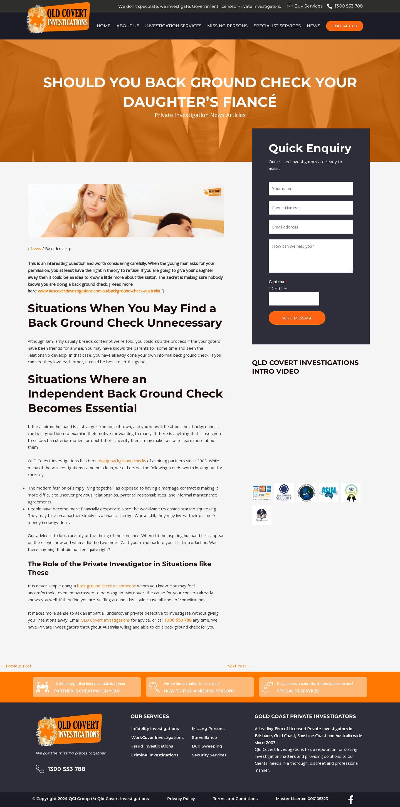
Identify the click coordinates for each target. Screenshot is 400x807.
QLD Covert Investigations (106, 620)
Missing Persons (228, 25)
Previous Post (17, 666)
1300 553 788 (180, 620)
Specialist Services (277, 25)
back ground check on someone (107, 586)
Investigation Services (173, 25)
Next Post (238, 666)
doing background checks (123, 460)
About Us (127, 25)
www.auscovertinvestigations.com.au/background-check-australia (100, 291)
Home (103, 25)
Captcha (278, 282)
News (313, 25)
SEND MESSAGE (297, 318)
